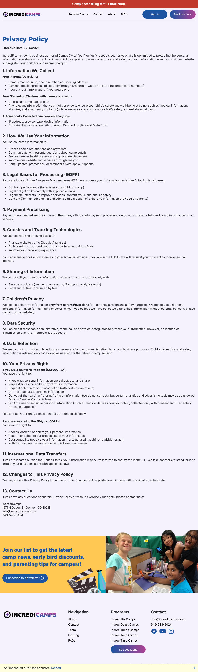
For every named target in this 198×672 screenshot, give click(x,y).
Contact (98, 14)
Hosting (73, 635)
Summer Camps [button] (78, 14)
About (72, 619)
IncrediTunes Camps (125, 630)
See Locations (183, 14)
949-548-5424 (161, 624)
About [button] (112, 14)
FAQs (71, 640)
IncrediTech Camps (124, 635)
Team (72, 630)
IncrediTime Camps (124, 640)
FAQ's (124, 14)
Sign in (154, 14)
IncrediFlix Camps (123, 619)
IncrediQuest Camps (125, 624)
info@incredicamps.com (19, 511)
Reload (56, 668)
